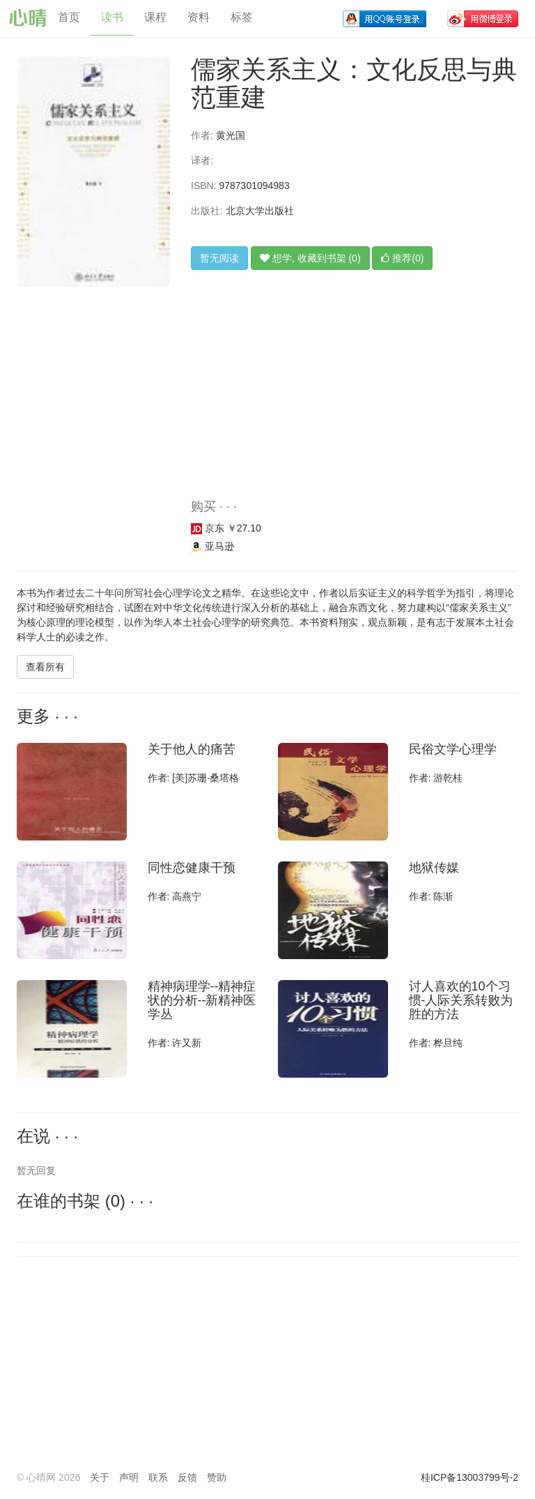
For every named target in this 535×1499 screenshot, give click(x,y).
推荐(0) (402, 258)
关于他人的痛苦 (191, 749)
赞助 (216, 1477)
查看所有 (45, 666)
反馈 (187, 1477)
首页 (69, 17)
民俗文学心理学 (453, 749)
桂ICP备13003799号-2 (469, 1477)
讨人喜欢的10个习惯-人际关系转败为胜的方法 (461, 1000)
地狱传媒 (434, 868)
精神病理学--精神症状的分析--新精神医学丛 (202, 1000)
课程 (155, 17)
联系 (158, 1477)
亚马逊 (212, 546)
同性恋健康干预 (191, 868)
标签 (242, 17)
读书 (112, 17)
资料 (198, 17)
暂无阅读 (219, 258)
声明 (129, 1477)
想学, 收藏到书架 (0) (310, 258)
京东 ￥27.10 (226, 528)
